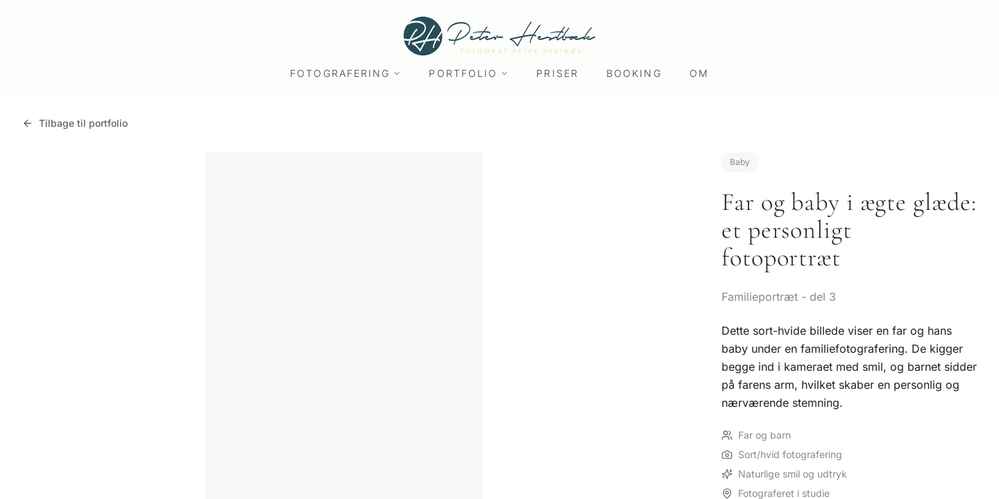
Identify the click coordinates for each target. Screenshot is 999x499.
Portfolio (469, 73)
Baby (740, 162)
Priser (557, 73)
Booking (634, 73)
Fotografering (345, 73)
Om (699, 73)
